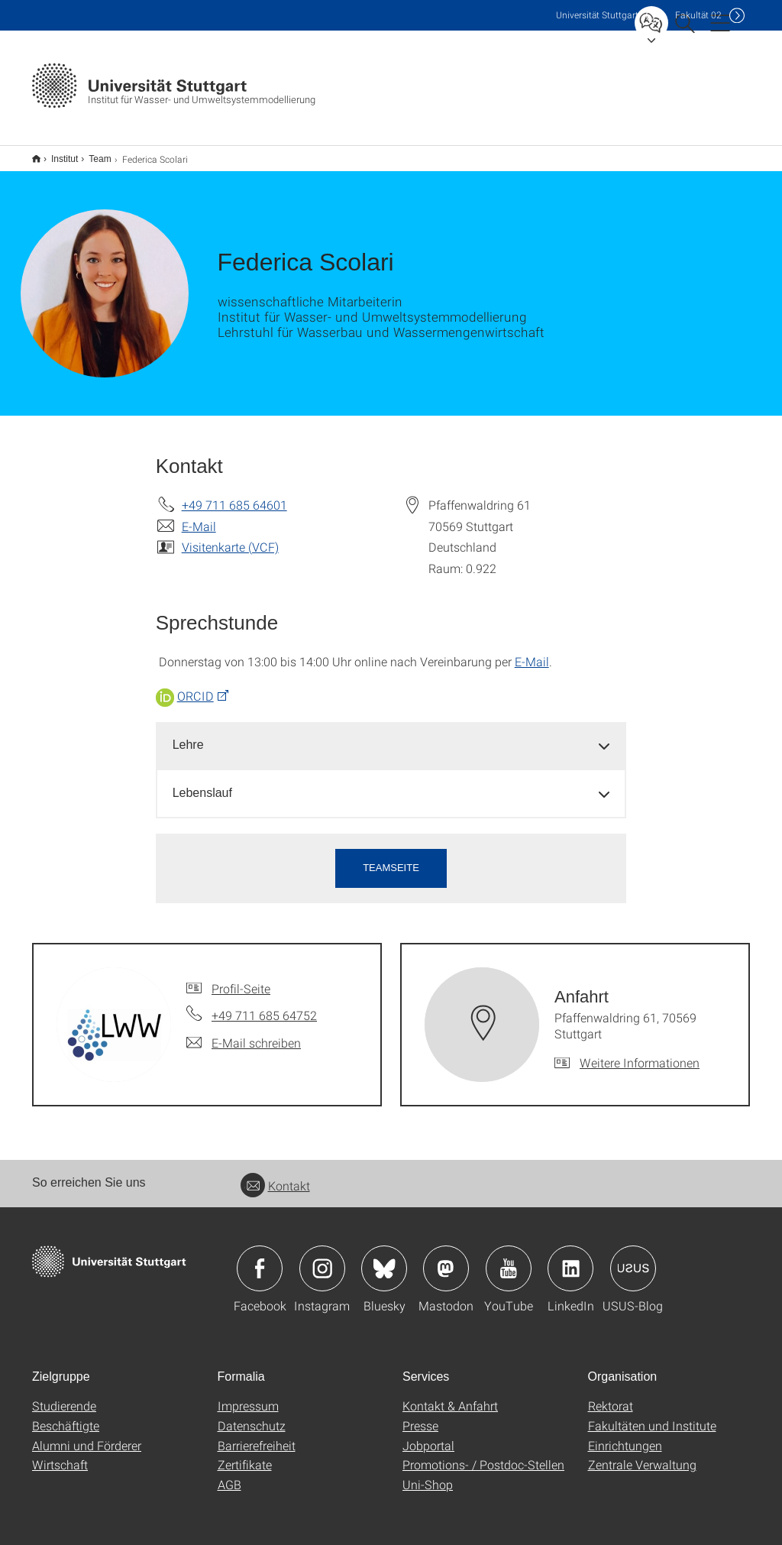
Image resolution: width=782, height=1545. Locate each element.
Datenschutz (252, 1415)
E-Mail (199, 516)
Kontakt (275, 1176)
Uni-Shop (427, 1474)
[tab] (391, 735)
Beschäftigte (65, 1415)
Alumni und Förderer (86, 1435)
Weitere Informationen (640, 1053)
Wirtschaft (60, 1454)
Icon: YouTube (509, 1258)
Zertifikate (245, 1454)
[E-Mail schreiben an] (243, 1033)
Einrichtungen (625, 1435)
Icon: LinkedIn (570, 1258)
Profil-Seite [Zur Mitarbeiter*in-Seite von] (241, 978)
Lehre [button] (188, 734)
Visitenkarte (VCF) (230, 537)
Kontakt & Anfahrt (450, 1396)
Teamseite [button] (391, 857)
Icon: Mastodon (446, 1258)
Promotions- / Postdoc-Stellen (483, 1454)
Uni (597, 15)
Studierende (64, 1396)
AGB (229, 1474)
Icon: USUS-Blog (633, 1258)
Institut (56, 153)
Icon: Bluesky (384, 1258)
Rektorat (610, 1396)
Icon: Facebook (260, 1258)
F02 (698, 15)
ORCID (195, 686)
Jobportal (428, 1435)
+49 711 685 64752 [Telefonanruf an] (264, 1005)
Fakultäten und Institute (652, 1415)
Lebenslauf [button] (202, 782)
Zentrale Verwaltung (642, 1454)
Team (91, 153)
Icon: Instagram (322, 1258)
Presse (420, 1415)
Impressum (248, 1396)
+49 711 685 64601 (234, 495)
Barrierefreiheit (257, 1435)
